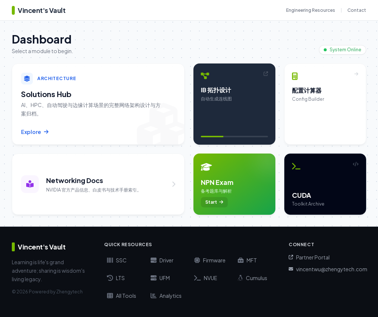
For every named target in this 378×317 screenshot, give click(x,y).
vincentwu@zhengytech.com (327, 269)
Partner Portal (309, 257)
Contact (356, 10)
